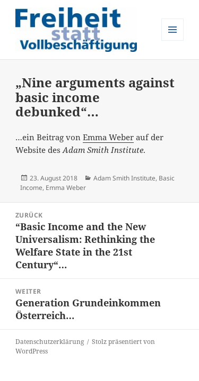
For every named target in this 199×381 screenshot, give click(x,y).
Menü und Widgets (173, 40)
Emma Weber (108, 137)
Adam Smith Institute (124, 178)
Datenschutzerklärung (49, 341)
